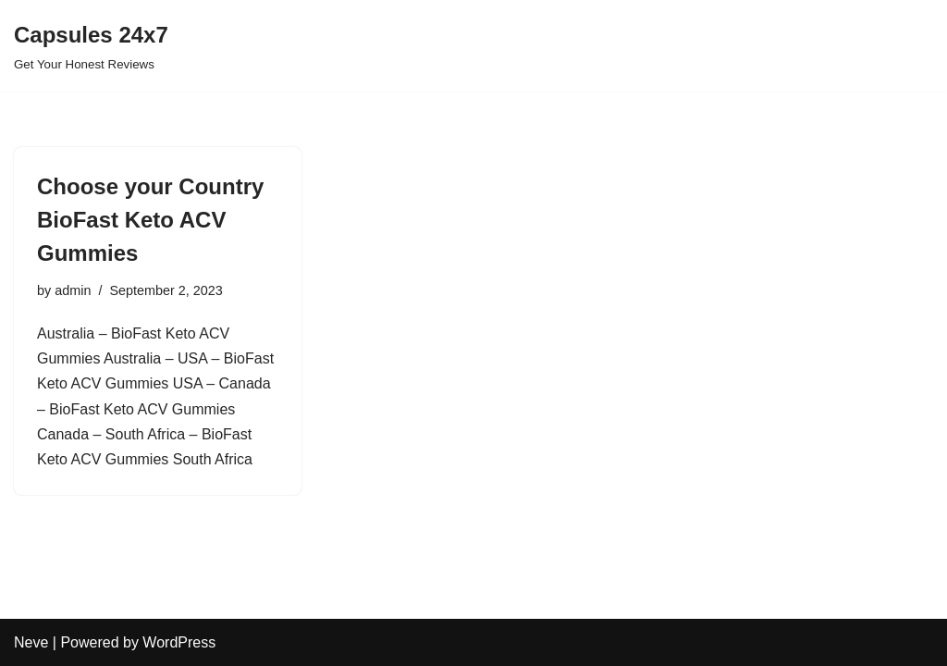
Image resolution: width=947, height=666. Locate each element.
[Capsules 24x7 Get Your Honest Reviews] (91, 46)
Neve (31, 642)
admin (73, 290)
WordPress (178, 642)
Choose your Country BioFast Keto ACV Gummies (150, 219)
